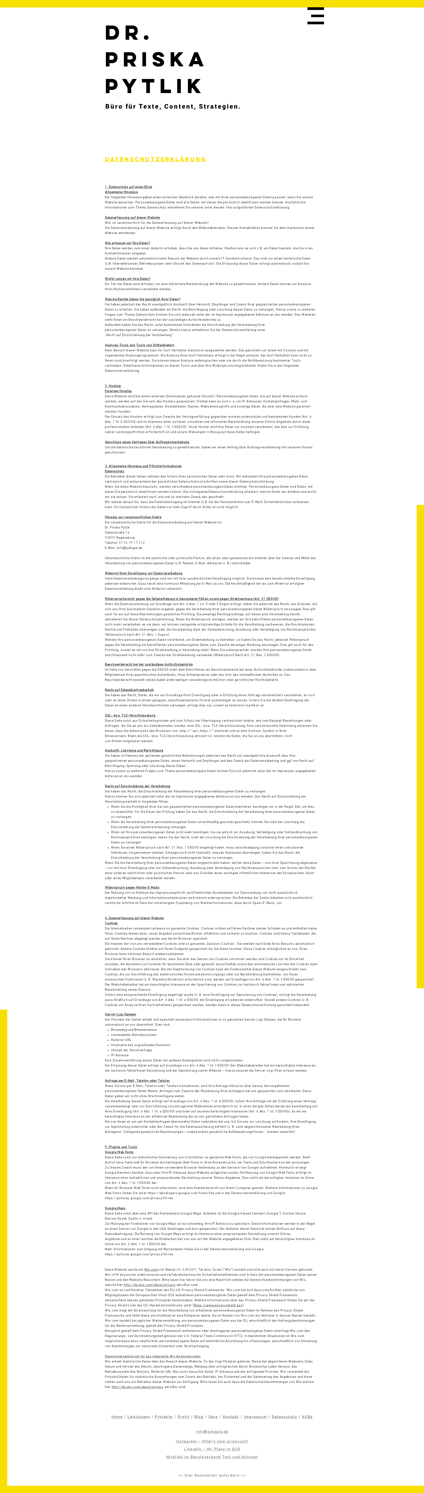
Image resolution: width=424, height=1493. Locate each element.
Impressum (255, 1417)
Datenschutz (284, 1417)
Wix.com (151, 1270)
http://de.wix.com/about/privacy (150, 1285)
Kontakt (231, 1417)
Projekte (164, 1417)
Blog (198, 1417)
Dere (213, 1417)
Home (116, 1417)
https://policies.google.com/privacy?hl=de (139, 1198)
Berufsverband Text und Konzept (224, 1457)
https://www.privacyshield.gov (218, 1305)
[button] (315, 15)
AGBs (307, 1417)
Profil (183, 1417)
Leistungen (138, 1417)
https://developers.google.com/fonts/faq (181, 1193)
